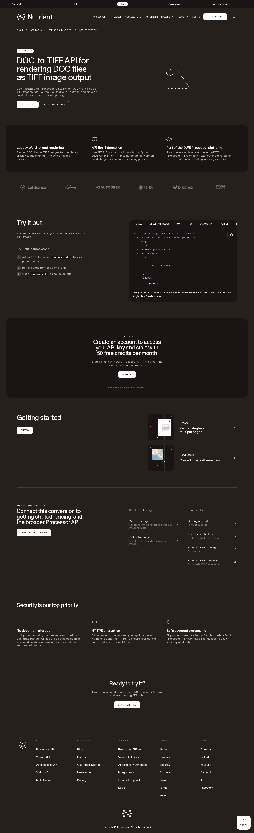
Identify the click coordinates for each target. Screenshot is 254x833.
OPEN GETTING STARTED (34, 533)
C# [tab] (191, 224)
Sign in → (142, 387)
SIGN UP (127, 374)
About (163, 749)
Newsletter (84, 772)
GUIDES (25, 430)
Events (81, 757)
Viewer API (43, 757)
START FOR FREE (127, 705)
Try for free (215, 17)
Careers (164, 757)
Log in (122, 788)
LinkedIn (205, 757)
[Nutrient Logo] (35, 17)
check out (64, 642)
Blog (80, 749)
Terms (163, 788)
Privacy (164, 780)
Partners (164, 772)
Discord (205, 772)
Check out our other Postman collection (175, 292)
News (162, 795)
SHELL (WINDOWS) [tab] (159, 224)
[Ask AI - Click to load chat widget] (244, 823)
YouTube (205, 765)
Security (164, 765)
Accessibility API (46, 765)
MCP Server (44, 780)
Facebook (206, 788)
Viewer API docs (128, 757)
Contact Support (129, 780)
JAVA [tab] (179, 224)
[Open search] (233, 16)
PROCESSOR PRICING (54, 105)
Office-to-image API (60, 30)
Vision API (42, 772)
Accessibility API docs (132, 765)
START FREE (27, 105)
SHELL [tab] (139, 224)
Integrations (126, 772)
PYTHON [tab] (225, 224)
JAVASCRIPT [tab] (206, 224)
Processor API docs (131, 749)
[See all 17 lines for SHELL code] (149, 284)
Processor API (45, 749)
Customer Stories (89, 765)
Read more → (153, 296)
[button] (101, 16)
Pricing (81, 780)
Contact (205, 749)
